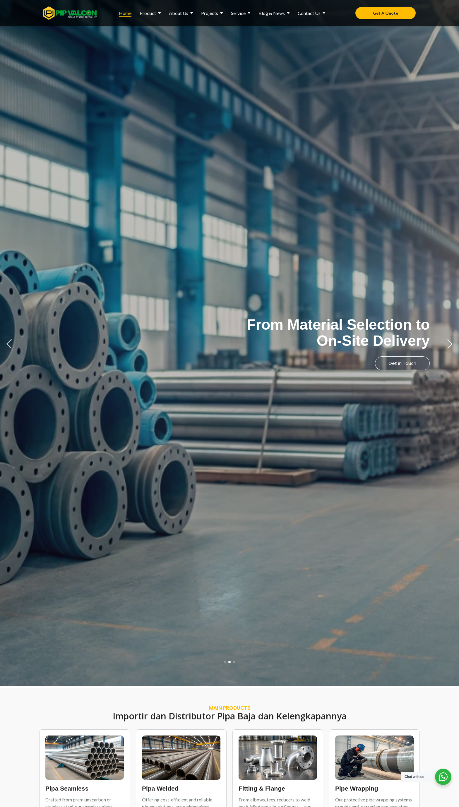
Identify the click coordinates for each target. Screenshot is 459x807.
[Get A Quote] (385, 13)
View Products (400, 363)
